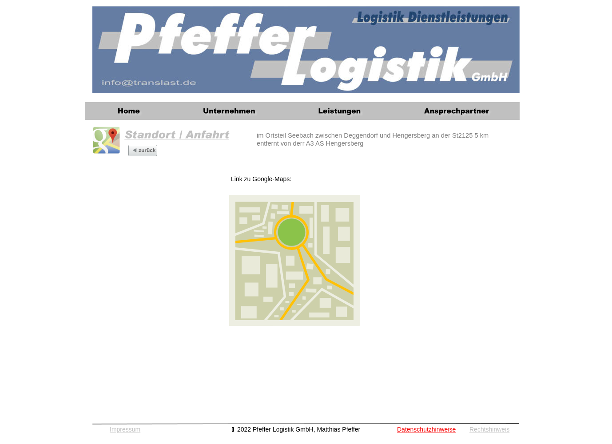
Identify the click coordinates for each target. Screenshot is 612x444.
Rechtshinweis (489, 429)
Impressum (125, 429)
